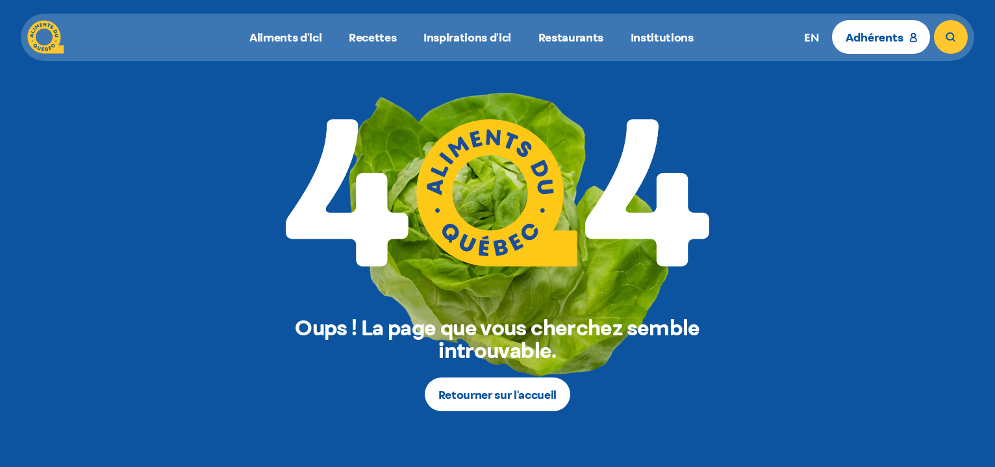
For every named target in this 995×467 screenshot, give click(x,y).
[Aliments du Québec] (45, 37)
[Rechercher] (951, 37)
